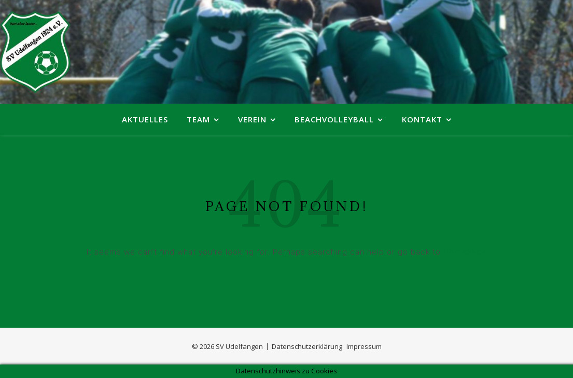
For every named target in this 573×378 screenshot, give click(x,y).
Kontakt (422, 119)
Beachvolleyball (334, 119)
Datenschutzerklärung (307, 346)
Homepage (465, 252)
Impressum (364, 346)
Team (198, 119)
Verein (252, 119)
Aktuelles (145, 119)
